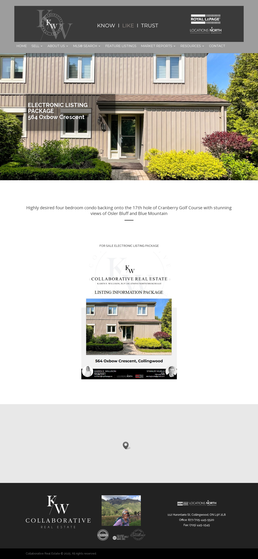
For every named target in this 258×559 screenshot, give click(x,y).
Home (21, 46)
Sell (35, 46)
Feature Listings (120, 46)
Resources (190, 46)
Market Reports (156, 46)
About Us (56, 46)
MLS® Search (85, 46)
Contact (217, 46)
